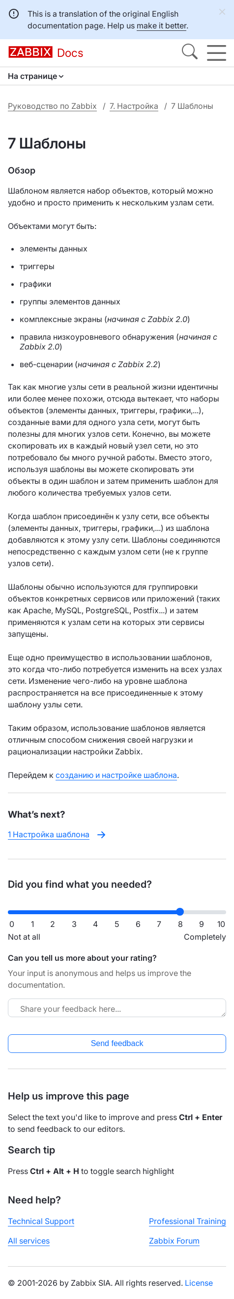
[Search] (190, 53)
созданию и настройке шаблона (116, 775)
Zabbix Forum (174, 1241)
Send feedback (117, 1043)
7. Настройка (134, 106)
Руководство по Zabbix (52, 106)
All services (29, 1241)
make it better (161, 25)
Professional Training (187, 1221)
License (199, 1283)
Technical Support (41, 1221)
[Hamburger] (216, 53)
